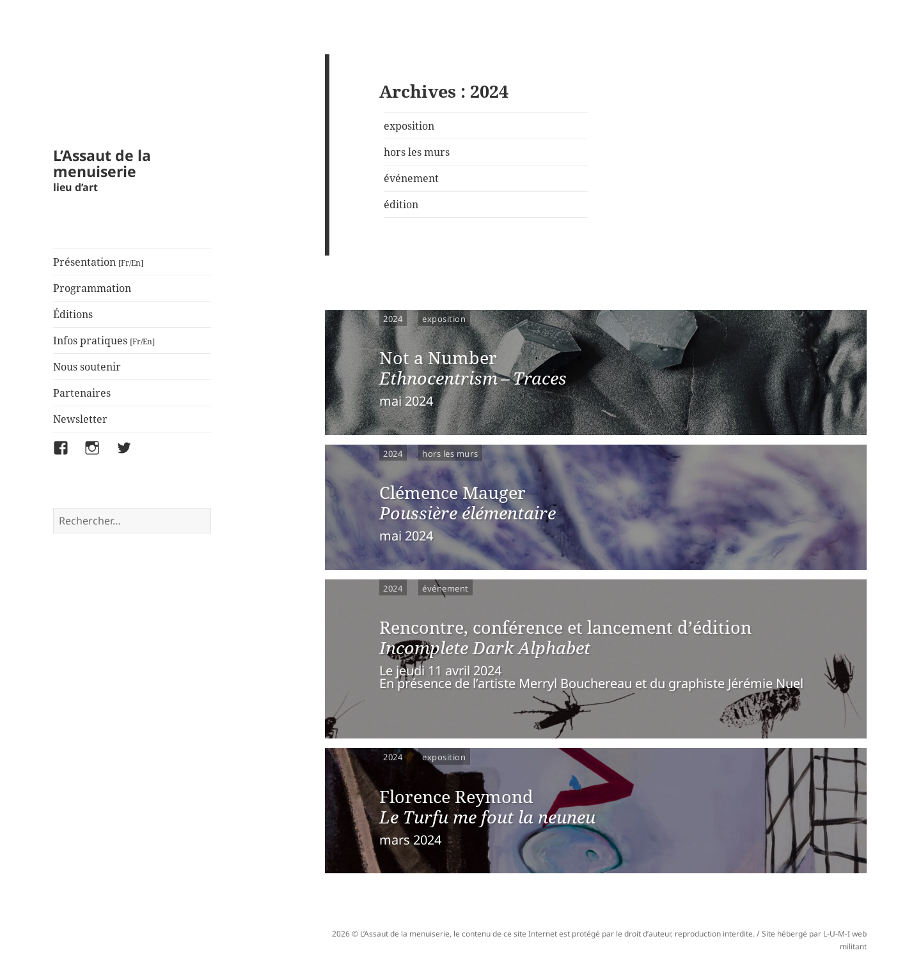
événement (411, 178)
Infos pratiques (104, 340)
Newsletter (80, 419)
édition (401, 204)
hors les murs (417, 152)
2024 (392, 318)
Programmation (92, 288)
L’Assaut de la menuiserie (102, 163)
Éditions (73, 314)
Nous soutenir (87, 367)
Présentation (98, 262)
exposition (409, 126)
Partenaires (82, 393)
